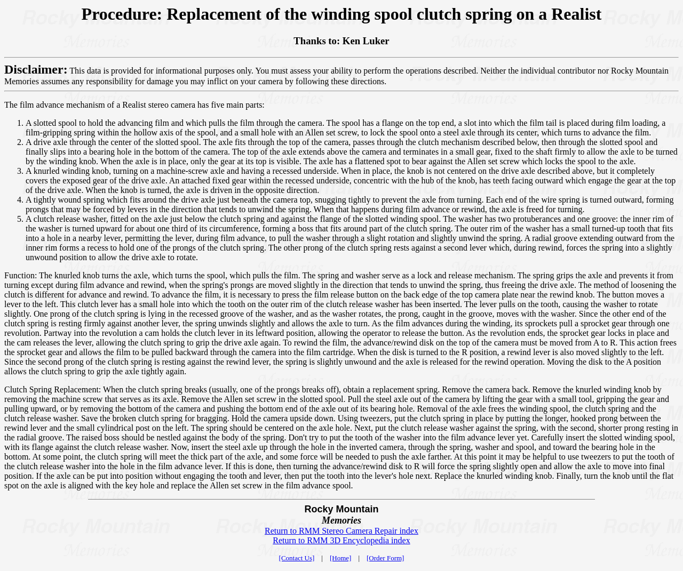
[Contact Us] (297, 558)
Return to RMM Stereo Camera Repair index (341, 530)
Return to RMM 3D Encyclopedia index (341, 540)
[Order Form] (385, 558)
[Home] (340, 558)
